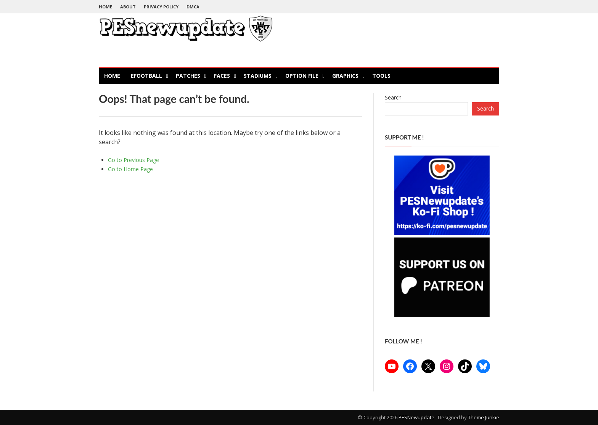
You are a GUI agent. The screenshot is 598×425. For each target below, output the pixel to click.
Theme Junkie (483, 417)
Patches (188, 75)
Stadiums (258, 75)
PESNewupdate (416, 417)
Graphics (345, 75)
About (128, 7)
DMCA (192, 7)
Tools (381, 75)
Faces (222, 75)
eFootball (146, 75)
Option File (301, 75)
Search (393, 97)
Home (105, 7)
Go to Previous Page (133, 160)
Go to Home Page (130, 169)
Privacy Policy (161, 7)
